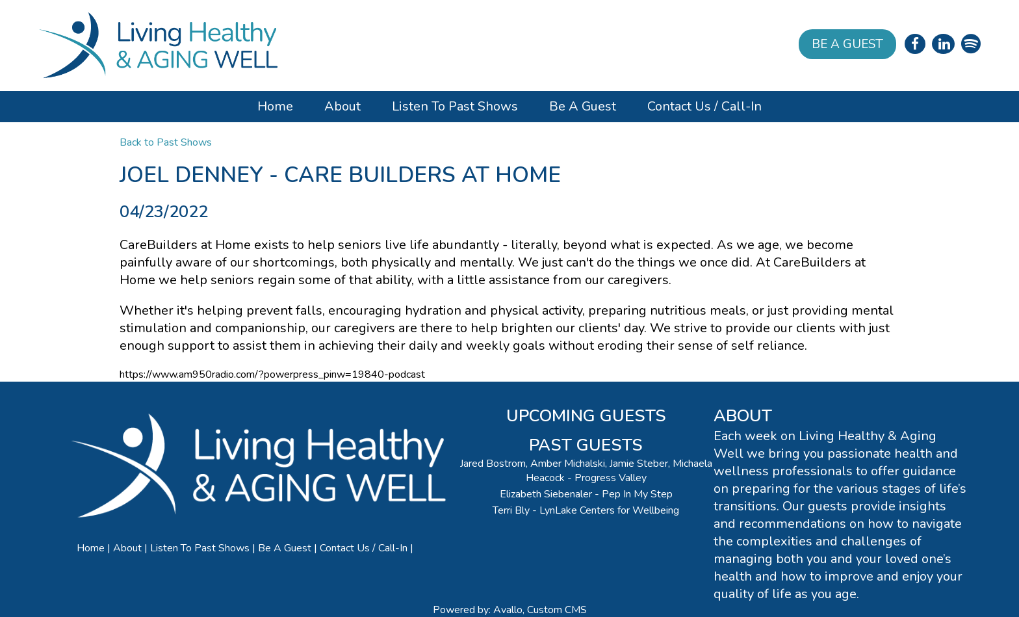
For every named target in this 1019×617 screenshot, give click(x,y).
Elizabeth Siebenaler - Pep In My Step (586, 494)
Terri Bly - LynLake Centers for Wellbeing (586, 510)
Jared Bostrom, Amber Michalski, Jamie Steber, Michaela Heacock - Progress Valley (586, 470)
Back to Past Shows (166, 142)
